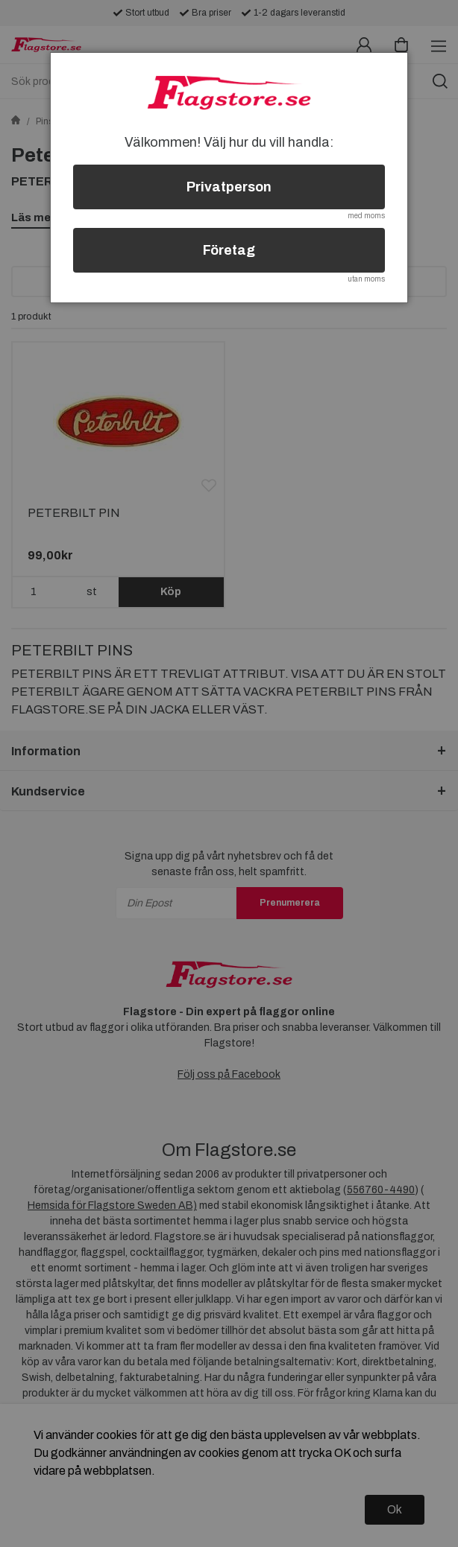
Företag (229, 250)
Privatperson (229, 187)
